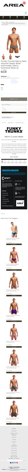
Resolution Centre (14, 433)
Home (3, 22)
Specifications (11, 122)
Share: (4, 70)
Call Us (14, 444)
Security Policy (14, 455)
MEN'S (6, 22)
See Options (14, 244)
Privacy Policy (14, 450)
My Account (14, 430)
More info (5, 76)
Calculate (14, 112)
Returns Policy (14, 452)
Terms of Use (14, 448)
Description (4, 122)
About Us (14, 437)
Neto (17, 470)
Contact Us (14, 441)
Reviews (19, 122)
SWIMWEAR (11, 22)
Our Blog (14, 439)
